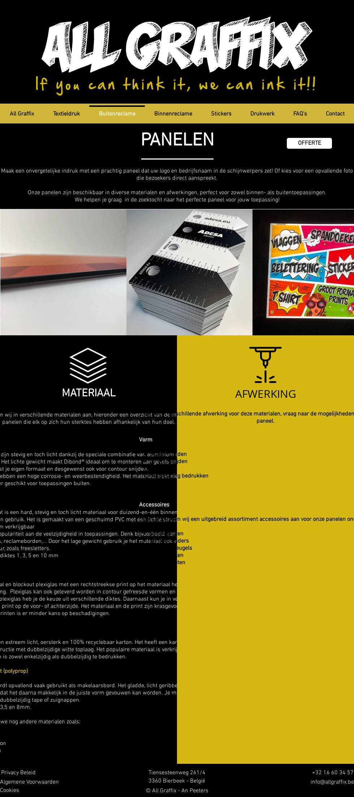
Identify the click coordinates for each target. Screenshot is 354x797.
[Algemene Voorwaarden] (29, 782)
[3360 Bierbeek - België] (176, 781)
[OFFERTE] (309, 143)
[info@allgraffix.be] (329, 782)
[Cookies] (9, 791)
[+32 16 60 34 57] (331, 772)
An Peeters (194, 790)
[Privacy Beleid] (18, 772)
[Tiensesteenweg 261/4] (176, 772)
